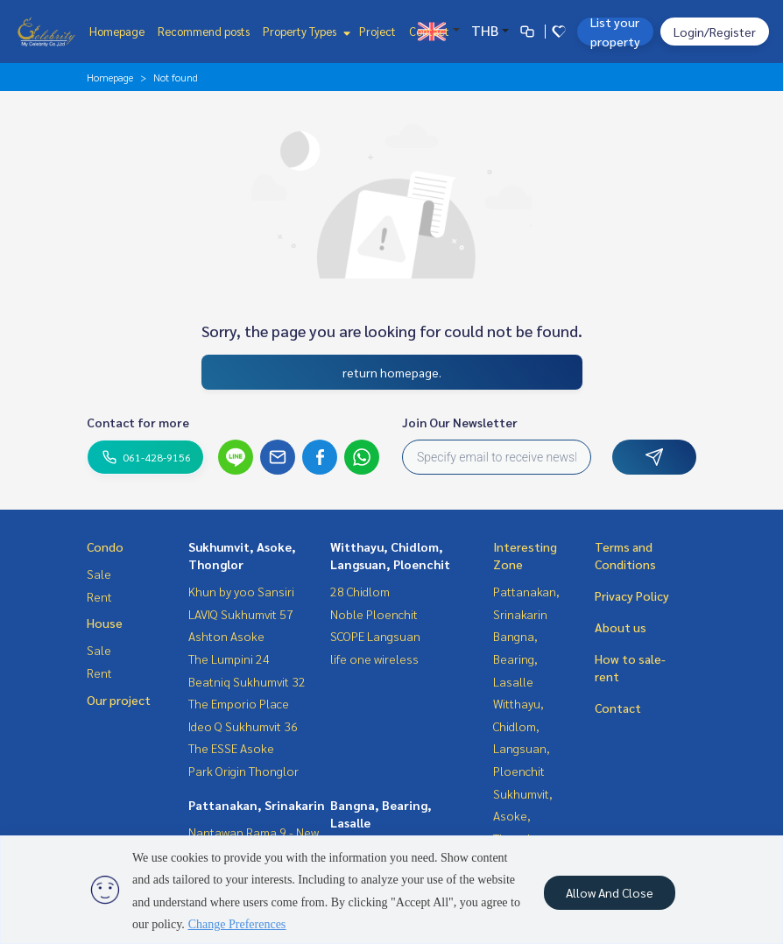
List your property (615, 31)
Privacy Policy (632, 595)
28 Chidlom (360, 591)
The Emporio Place (238, 703)
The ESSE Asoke (231, 748)
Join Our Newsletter (460, 422)
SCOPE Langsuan (375, 636)
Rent (99, 596)
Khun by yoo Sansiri (241, 591)
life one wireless (374, 658)
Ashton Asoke (226, 636)
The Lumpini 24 (229, 658)
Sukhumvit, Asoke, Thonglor (523, 815)
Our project (119, 700)
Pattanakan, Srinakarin (256, 805)
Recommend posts (204, 31)
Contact (429, 31)
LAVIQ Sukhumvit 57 (240, 614)
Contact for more (138, 422)
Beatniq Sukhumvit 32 (247, 681)
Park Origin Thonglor (243, 770)
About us (620, 627)
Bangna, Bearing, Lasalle (515, 658)
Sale (99, 573)
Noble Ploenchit (374, 614)
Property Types (304, 31)
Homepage (117, 31)
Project (377, 31)
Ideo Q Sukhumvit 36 (243, 726)
